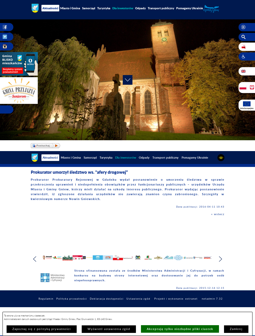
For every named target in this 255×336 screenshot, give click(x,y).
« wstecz (217, 214)
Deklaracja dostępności (127, 310)
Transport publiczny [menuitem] (161, 8)
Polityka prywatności (90, 310)
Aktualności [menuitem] (50, 8)
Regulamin (63, 310)
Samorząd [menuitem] (88, 8)
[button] (247, 27)
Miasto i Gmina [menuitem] (70, 8)
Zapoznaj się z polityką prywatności (41, 329)
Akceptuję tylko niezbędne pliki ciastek (180, 329)
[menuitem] (122, 8)
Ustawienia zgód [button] (160, 310)
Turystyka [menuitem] (103, 8)
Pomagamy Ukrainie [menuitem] (189, 8)
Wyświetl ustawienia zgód (109, 329)
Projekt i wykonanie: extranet (200, 310)
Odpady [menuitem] (140, 8)
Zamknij (236, 329)
